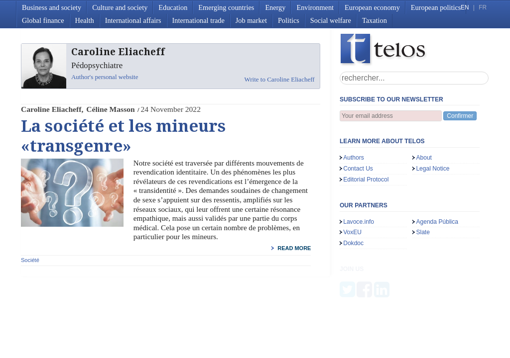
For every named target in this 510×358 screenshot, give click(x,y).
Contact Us (358, 168)
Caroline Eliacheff (51, 109)
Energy (275, 7)
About (424, 157)
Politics (288, 20)
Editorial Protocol (365, 179)
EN (465, 7)
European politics (436, 7)
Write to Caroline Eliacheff (280, 79)
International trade (198, 20)
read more (294, 248)
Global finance (43, 20)
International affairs (133, 20)
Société (30, 260)
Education (172, 7)
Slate (423, 232)
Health (84, 20)
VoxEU (352, 232)
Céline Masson (110, 109)
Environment (315, 7)
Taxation (374, 20)
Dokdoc (353, 243)
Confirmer (460, 115)
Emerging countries (226, 7)
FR (483, 7)
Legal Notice (432, 168)
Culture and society (119, 7)
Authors (353, 157)
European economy (372, 7)
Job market (251, 20)
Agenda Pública (437, 221)
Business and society (51, 7)
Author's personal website (104, 77)
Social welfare (330, 20)
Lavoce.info (358, 221)
